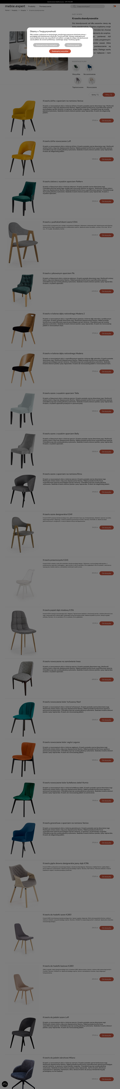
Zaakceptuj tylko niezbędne (46, 45)
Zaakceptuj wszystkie (60, 51)
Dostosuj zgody (73, 45)
